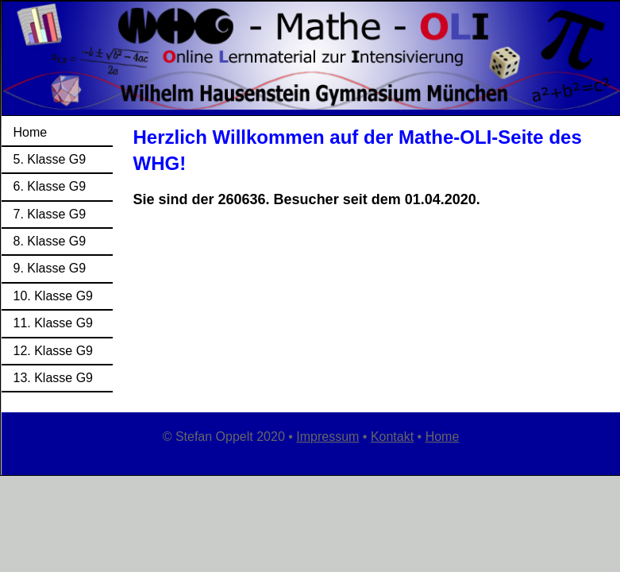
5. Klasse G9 (50, 159)
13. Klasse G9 (53, 378)
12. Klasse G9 (53, 351)
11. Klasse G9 (53, 323)
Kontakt (392, 436)
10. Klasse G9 (53, 296)
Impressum (327, 436)
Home (30, 132)
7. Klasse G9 (50, 214)
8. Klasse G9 (50, 241)
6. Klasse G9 (50, 186)
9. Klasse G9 (50, 268)
